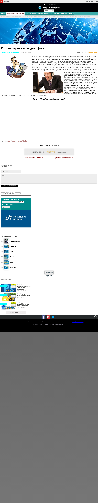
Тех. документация (87, 16)
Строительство (80, 16)
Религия (70, 16)
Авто (1, 16)
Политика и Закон (56, 16)
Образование (50, 16)
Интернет (16, 16)
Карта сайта (64, 14)
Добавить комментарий (9, 185)
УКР (5, 1)
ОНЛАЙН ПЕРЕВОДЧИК (43, 14)
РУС (2, 1)
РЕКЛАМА (71, 14)
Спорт (73, 16)
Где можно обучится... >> (64, 158)
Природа (61, 16)
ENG (7, 1)
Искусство (20, 16)
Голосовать (49, 272)
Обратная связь (54, 14)
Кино (23, 16)
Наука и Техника (44, 16)
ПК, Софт (26, 16)
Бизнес (4, 16)
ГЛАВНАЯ (3, 14)
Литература (31, 16)
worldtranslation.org (78, 322)
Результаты (49, 276)
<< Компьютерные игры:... (34, 158)
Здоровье (12, 16)
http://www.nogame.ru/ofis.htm (18, 141)
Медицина (35, 16)
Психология (66, 16)
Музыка (39, 16)
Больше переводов (31, 14)
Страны (76, 16)
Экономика (8, 16)
